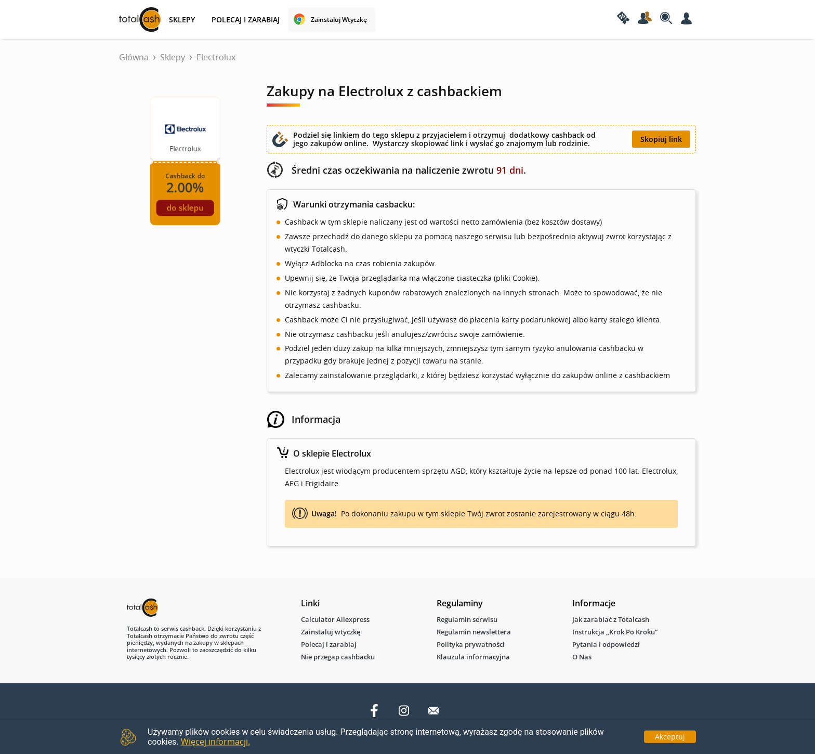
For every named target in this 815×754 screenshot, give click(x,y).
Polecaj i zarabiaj (246, 19)
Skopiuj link (661, 139)
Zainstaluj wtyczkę (339, 19)
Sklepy (172, 57)
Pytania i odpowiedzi (606, 644)
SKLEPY (182, 19)
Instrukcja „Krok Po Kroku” (615, 631)
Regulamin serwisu (467, 619)
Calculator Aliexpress (335, 619)
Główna (134, 57)
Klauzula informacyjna (473, 656)
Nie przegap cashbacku (338, 656)
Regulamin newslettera (474, 631)
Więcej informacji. (215, 741)
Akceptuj (670, 736)
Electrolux (215, 57)
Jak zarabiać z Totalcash (610, 619)
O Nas (581, 656)
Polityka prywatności (471, 644)
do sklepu (184, 208)
